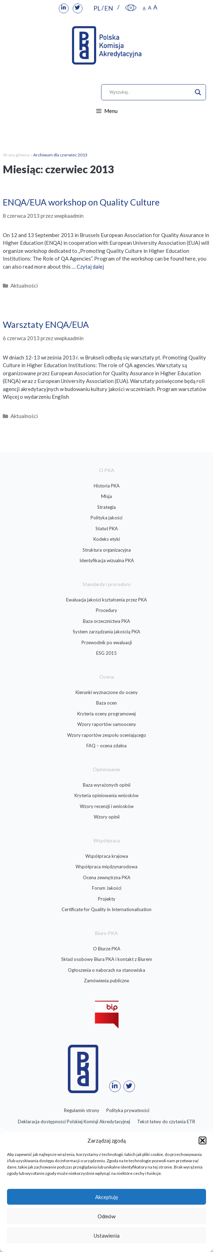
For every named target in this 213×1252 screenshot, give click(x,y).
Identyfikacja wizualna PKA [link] (106, 560)
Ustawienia (107, 1235)
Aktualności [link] (24, 285)
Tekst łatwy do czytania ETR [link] (166, 1121)
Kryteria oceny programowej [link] (106, 713)
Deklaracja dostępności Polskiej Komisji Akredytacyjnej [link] (74, 1121)
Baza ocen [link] (106, 703)
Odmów (106, 1216)
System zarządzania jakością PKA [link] (106, 631)
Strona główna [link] (16, 154)
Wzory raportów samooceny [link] (106, 724)
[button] (202, 1140)
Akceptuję (106, 1197)
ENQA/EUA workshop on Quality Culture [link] (81, 202)
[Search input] (150, 92)
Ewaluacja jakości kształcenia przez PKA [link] (106, 600)
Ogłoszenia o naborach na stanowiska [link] (106, 970)
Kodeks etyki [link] (106, 539)
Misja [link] (106, 496)
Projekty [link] (106, 899)
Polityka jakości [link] (106, 517)
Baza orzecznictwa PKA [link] (106, 621)
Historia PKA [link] (107, 486)
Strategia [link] (106, 507)
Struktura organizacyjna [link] (107, 550)
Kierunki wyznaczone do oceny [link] (107, 692)
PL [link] (97, 8)
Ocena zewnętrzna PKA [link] (106, 877)
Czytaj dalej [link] (90, 266)
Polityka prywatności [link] (127, 1110)
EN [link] (108, 8)
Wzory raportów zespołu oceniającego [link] (106, 735)
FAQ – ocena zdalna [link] (106, 745)
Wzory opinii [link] (107, 817)
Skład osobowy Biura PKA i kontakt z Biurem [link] (106, 959)
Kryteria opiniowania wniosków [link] (106, 795)
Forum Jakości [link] (106, 888)
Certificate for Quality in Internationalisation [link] (106, 909)
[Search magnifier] (198, 92)
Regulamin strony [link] (81, 1110)
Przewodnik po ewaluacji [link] (106, 642)
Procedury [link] (106, 610)
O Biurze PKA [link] (106, 948)
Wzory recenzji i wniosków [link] (107, 806)
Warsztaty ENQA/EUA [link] (46, 324)
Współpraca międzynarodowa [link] (106, 866)
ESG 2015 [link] (106, 653)
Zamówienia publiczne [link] (106, 980)
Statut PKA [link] (106, 528)
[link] (64, 8)
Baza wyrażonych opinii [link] (106, 785)
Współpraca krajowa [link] (106, 856)
